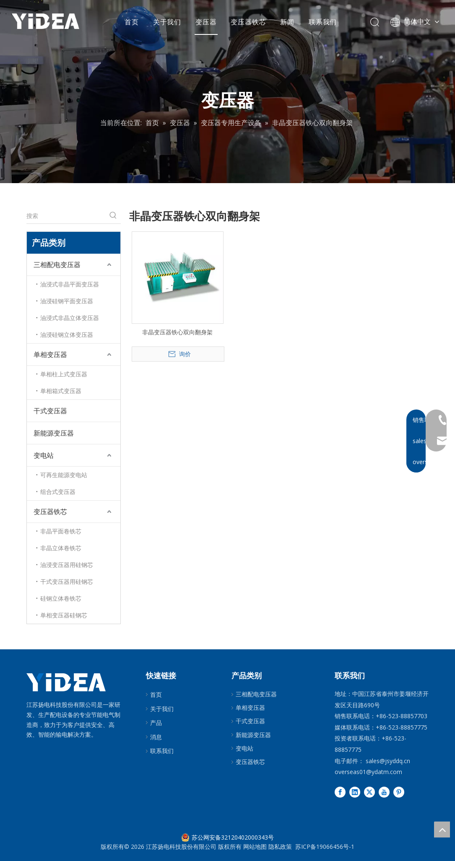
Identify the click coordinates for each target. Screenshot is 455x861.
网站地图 (255, 846)
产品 (156, 723)
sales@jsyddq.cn (388, 761)
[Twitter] (369, 792)
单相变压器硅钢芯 (63, 615)
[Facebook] (340, 792)
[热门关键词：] (113, 215)
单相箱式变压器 (60, 391)
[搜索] (66, 215)
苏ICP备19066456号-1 (324, 846)
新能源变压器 (54, 433)
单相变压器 (50, 354)
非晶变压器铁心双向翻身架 (177, 332)
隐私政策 (280, 846)
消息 (156, 737)
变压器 (206, 23)
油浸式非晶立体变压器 (69, 318)
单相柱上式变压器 (63, 374)
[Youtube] (384, 792)
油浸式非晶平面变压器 (69, 284)
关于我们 (168, 23)
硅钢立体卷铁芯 (60, 598)
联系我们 (323, 23)
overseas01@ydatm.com (368, 772)
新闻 (288, 23)
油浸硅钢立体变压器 (66, 335)
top (442, 829)
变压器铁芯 (249, 23)
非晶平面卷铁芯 (60, 531)
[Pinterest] (398, 792)
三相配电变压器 (57, 264)
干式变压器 (50, 410)
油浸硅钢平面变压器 (66, 301)
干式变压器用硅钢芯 (66, 581)
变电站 (44, 455)
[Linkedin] (354, 792)
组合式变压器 (57, 492)
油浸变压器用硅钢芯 (66, 565)
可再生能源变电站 (63, 475)
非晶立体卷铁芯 (60, 548)
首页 (132, 23)
